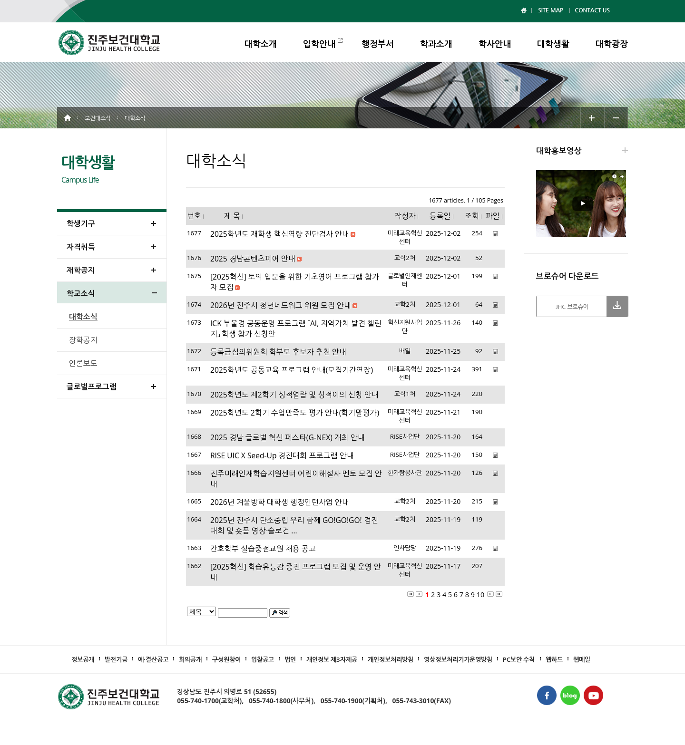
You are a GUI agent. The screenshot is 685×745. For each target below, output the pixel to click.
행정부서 (378, 43)
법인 (290, 659)
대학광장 (612, 43)
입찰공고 (262, 659)
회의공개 (190, 659)
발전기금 (116, 659)
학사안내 (495, 43)
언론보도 (83, 363)
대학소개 (261, 43)
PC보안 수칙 (519, 659)
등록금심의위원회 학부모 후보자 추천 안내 (278, 352)
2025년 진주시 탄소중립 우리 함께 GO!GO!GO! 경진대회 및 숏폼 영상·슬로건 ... (294, 525)
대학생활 (553, 43)
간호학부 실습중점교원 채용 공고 (263, 548)
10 (480, 594)
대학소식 (83, 316)
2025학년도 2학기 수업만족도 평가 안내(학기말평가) (294, 412)
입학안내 (319, 43)
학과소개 (436, 43)
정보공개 (82, 659)
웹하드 (554, 659)
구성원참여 (226, 659)
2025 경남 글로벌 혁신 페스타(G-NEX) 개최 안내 (287, 437)
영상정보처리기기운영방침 (458, 659)
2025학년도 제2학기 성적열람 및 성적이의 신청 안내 (294, 394)
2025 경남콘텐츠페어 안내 (252, 258)
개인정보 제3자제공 (331, 659)
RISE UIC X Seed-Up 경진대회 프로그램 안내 (282, 455)
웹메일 (581, 659)
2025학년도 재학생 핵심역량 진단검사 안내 (279, 234)
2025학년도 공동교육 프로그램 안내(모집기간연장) (291, 370)
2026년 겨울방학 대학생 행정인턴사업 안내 (279, 502)
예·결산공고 (153, 659)
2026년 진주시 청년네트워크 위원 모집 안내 (280, 305)
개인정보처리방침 (390, 659)
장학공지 (83, 340)
